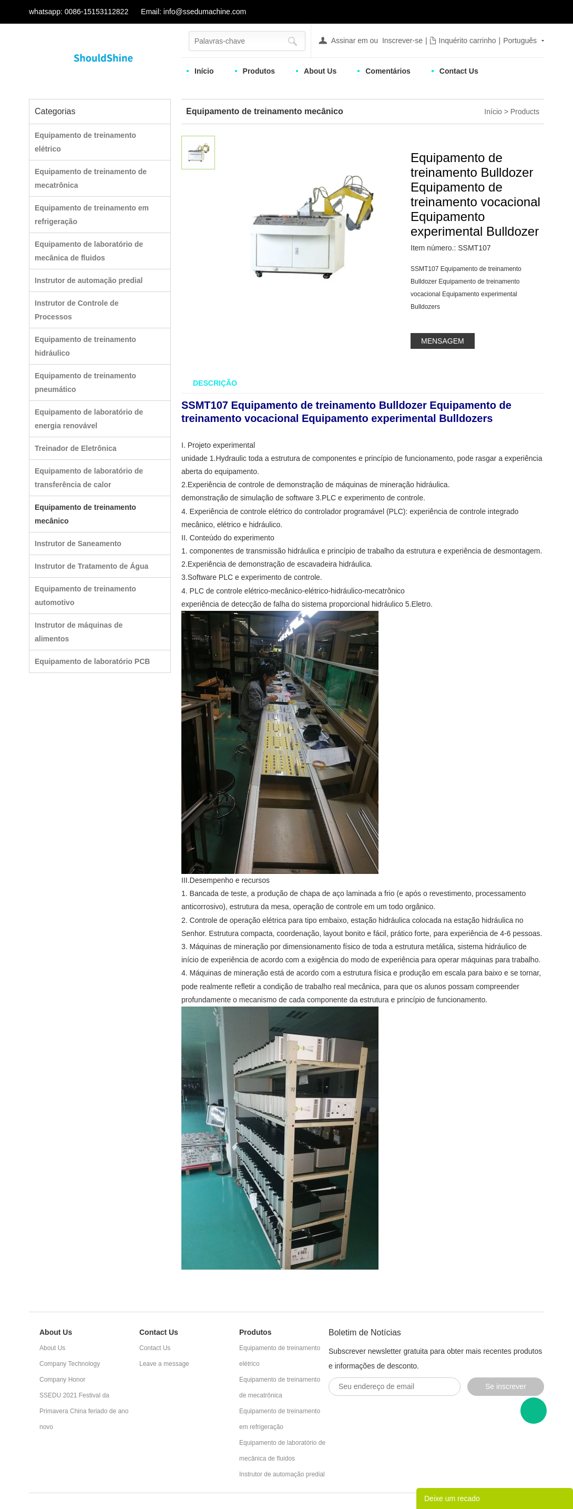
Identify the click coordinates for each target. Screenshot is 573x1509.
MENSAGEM (442, 341)
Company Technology (69, 1363)
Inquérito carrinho (467, 40)
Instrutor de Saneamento (78, 543)
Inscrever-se (402, 40)
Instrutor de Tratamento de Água (91, 566)
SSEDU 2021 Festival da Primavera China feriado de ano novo (83, 1411)
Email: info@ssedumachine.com (193, 11)
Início (204, 71)
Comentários (388, 71)
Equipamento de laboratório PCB (92, 661)
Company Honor (62, 1379)
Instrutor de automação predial (88, 280)
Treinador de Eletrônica (76, 448)
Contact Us (458, 71)
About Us (320, 71)
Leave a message (164, 1363)
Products (524, 111)
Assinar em (349, 40)
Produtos (259, 71)
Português (520, 40)
